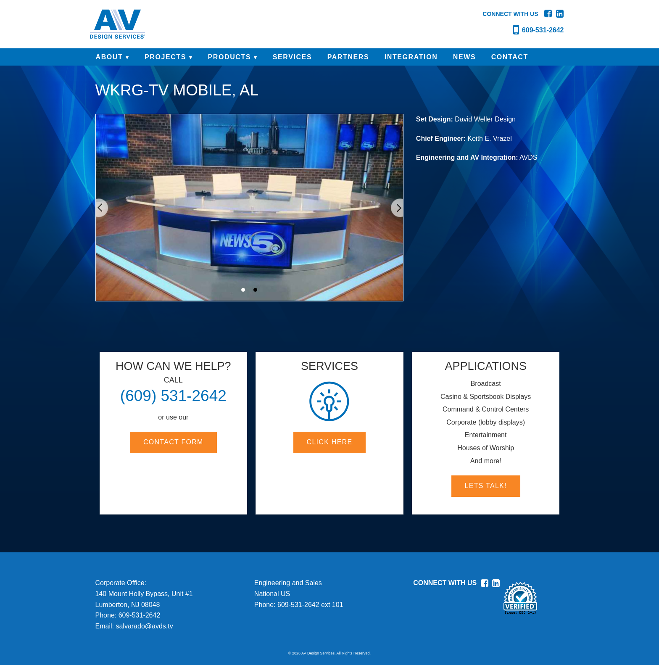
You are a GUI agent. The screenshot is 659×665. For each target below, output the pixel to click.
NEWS (464, 57)
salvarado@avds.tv (144, 626)
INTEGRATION (411, 57)
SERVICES (292, 57)
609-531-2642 (140, 615)
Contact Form (173, 442)
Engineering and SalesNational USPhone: (288, 593)
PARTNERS (348, 57)
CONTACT (509, 57)
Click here (330, 442)
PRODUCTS (229, 57)
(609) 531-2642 (173, 395)
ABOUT (109, 57)
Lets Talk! (486, 485)
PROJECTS (165, 57)
